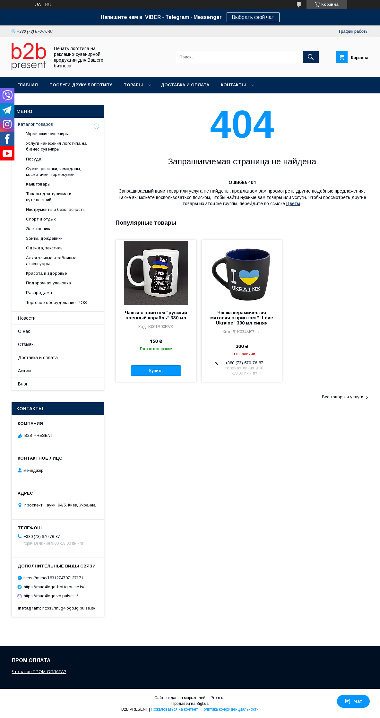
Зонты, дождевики (44, 238)
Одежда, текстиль (44, 248)
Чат (353, 701)
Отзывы (26, 344)
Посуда (33, 159)
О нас (24, 331)
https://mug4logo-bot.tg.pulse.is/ (54, 586)
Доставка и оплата (185, 84)
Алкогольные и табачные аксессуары (51, 260)
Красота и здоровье (46, 273)
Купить (156, 370)
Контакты (233, 84)
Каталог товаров (35, 124)
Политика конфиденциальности (230, 709)
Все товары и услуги (342, 396)
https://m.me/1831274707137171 (53, 577)
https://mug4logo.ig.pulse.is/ (68, 608)
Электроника (39, 228)
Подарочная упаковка (48, 283)
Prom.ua (218, 698)
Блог (23, 383)
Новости (27, 318)
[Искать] (311, 57)
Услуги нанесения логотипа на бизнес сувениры (56, 146)
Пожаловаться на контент (174, 709)
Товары (133, 84)
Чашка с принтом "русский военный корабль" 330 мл (156, 315)
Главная (27, 84)
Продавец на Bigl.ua (190, 703)
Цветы (293, 203)
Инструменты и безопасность (55, 209)
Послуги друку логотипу (80, 84)
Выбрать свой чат (253, 17)
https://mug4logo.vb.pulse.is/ (51, 595)
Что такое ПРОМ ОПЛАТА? (39, 671)
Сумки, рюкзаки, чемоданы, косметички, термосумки (53, 171)
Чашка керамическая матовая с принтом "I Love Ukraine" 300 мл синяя (241, 317)
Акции (24, 370)
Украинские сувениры (47, 133)
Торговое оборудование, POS (56, 302)
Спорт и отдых (41, 219)
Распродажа (39, 292)
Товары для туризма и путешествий (48, 196)
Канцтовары (38, 184)
